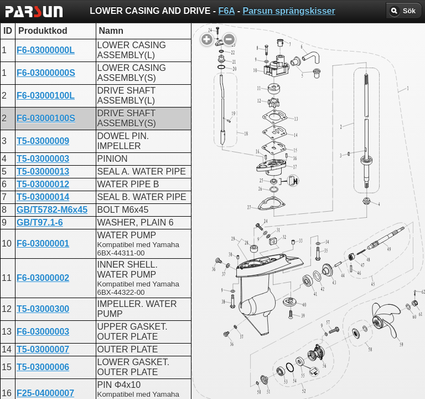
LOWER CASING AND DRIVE (210, 285)
